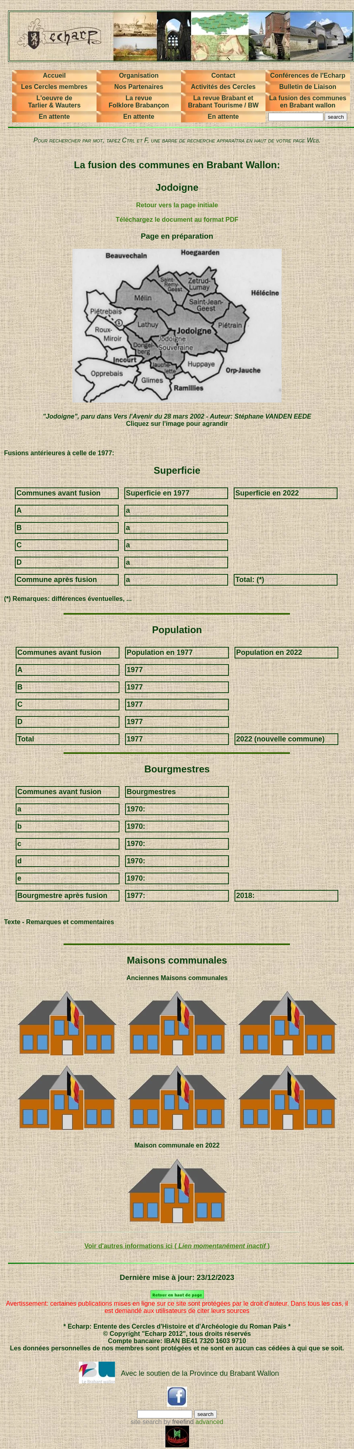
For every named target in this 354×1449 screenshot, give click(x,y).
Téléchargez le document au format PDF (177, 219)
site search (146, 1421)
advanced (209, 1421)
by (177, 1421)
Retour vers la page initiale (177, 205)
